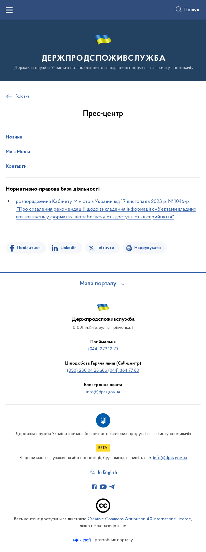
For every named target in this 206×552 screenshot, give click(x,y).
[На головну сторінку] (103, 50)
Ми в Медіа (18, 152)
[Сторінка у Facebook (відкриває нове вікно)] (94, 486)
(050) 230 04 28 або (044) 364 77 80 (103, 370)
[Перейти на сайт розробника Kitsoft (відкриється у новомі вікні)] (82, 540)
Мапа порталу (98, 284)
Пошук (191, 10)
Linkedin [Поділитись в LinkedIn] (69, 248)
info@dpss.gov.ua (103, 392)
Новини (14, 137)
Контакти (16, 166)
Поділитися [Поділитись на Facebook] (29, 248)
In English (107, 472)
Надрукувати (147, 248)
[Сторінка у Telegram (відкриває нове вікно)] (112, 486)
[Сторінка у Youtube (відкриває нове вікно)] (103, 486)
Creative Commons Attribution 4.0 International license (139, 519)
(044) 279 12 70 (103, 349)
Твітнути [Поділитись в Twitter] (105, 248)
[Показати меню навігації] (9, 10)
